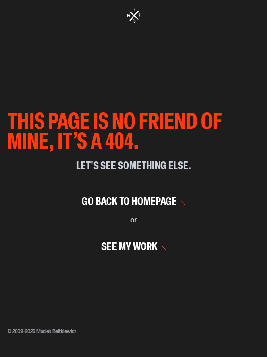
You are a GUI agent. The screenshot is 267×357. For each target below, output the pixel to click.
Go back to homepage (129, 202)
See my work (129, 247)
